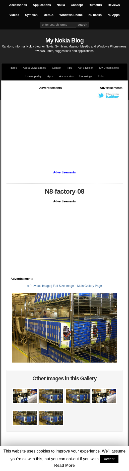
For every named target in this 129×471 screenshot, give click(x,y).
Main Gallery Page (89, 286)
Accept (109, 459)
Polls (100, 76)
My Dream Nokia (109, 67)
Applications (42, 5)
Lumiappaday (33, 76)
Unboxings (85, 76)
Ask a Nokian (86, 67)
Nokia (61, 5)
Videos (14, 15)
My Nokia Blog (64, 40)
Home (13, 67)
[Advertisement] (68, 125)
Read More (64, 465)
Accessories (18, 5)
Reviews (114, 5)
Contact (56, 67)
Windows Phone (71, 15)
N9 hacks (95, 15)
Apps (50, 76)
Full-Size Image (63, 286)
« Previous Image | (40, 286)
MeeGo (48, 15)
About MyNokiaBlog (34, 67)
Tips (69, 67)
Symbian (31, 15)
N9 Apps (113, 15)
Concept (77, 5)
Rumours (95, 5)
